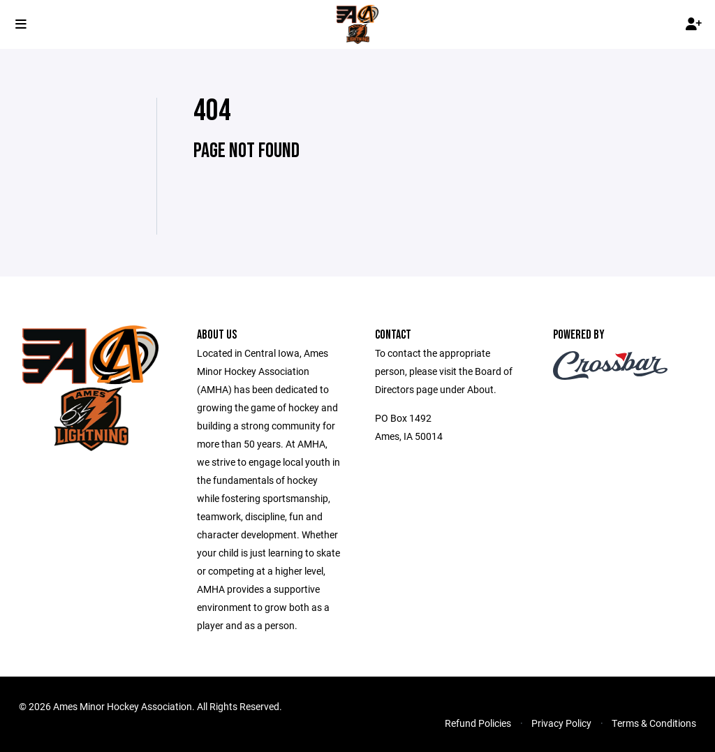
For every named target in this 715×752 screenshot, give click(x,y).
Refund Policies (478, 723)
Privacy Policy (561, 723)
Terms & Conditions (654, 723)
